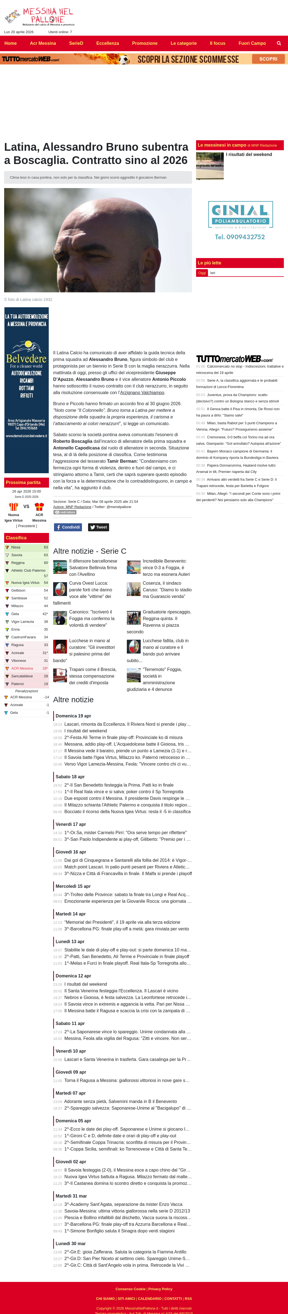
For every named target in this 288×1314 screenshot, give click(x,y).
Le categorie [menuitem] (184, 43)
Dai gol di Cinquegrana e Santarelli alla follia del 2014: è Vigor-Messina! (135, 860)
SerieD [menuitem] (76, 43)
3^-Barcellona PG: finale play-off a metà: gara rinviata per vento (127, 929)
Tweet (98, 527)
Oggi (202, 273)
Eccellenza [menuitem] (107, 43)
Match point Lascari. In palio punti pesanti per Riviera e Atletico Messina (135, 867)
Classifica (16, 537)
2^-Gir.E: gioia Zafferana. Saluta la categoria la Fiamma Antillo (125, 1252)
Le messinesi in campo (222, 145)
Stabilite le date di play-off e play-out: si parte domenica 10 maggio (130, 950)
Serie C (74, 501)
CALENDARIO (149, 1299)
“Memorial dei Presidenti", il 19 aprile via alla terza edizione (122, 922)
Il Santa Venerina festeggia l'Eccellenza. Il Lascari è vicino (121, 990)
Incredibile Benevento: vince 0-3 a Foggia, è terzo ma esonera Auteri (166, 568)
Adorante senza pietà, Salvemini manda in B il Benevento (120, 1101)
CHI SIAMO (105, 1299)
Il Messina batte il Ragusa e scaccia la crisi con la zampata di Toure (131, 1010)
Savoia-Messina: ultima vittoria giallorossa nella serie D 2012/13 (127, 1211)
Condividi (68, 527)
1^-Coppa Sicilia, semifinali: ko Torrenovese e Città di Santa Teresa (130, 1149)
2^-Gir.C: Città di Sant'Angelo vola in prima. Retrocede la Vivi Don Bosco (136, 1265)
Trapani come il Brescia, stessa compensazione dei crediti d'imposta (93, 676)
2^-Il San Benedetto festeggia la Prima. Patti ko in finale (119, 785)
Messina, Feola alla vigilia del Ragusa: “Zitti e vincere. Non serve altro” (134, 1038)
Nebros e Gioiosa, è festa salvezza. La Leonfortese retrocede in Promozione (140, 997)
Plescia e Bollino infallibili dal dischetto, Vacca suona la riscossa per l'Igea (137, 1217)
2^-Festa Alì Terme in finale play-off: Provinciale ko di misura (124, 737)
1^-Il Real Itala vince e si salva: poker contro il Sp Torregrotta (124, 791)
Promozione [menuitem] (145, 43)
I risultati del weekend (86, 730)
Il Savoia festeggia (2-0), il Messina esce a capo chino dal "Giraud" (130, 1170)
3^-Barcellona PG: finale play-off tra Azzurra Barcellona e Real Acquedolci (137, 1224)
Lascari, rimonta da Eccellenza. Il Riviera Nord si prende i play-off (129, 724)
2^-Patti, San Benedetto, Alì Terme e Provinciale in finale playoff (127, 956)
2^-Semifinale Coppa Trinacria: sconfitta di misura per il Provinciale (130, 1142)
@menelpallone (119, 507)
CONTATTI (173, 1299)
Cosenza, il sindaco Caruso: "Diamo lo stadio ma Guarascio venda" (167, 590)
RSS (188, 1299)
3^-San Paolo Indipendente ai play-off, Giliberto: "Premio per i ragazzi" (133, 839)
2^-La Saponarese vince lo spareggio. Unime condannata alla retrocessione (139, 1031)
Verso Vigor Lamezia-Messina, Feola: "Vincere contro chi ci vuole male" (135, 764)
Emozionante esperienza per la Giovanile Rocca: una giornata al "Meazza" (138, 901)
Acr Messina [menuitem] (43, 43)
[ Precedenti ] (26, 526)
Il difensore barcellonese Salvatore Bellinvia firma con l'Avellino (93, 568)
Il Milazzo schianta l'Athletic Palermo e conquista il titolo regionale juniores (137, 805)
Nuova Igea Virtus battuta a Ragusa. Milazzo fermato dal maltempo (130, 1176)
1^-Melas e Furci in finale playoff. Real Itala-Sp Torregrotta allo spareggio (136, 963)
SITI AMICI (126, 1299)
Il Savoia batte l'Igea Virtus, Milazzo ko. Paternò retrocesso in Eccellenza (136, 757)
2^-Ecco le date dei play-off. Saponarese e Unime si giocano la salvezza (135, 1129)
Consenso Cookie (130, 1289)
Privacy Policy (160, 1289)
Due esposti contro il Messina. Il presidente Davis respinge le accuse (132, 798)
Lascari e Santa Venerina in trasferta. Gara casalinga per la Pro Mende (134, 1059)
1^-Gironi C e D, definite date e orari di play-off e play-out (120, 1135)
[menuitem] (279, 43)
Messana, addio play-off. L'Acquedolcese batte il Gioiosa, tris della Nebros (137, 744)
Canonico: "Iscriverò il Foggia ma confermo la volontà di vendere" (92, 619)
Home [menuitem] (10, 43)
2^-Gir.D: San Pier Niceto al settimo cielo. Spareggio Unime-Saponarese (136, 1258)
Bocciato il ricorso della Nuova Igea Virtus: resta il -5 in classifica (128, 811)
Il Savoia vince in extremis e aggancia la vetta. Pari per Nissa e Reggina (135, 1004)
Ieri (212, 273)
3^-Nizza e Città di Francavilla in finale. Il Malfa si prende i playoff (128, 873)
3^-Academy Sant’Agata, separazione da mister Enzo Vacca (123, 1204)
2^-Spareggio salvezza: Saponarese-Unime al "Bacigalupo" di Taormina (135, 1108)
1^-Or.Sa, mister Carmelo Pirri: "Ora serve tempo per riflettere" (126, 832)
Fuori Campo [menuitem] (252, 43)
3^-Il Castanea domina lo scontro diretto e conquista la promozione (130, 1183)
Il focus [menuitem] (217, 43)
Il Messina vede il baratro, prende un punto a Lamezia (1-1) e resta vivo (135, 750)
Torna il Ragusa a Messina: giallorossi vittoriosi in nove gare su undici (132, 1080)
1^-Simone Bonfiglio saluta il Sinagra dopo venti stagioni (120, 1231)
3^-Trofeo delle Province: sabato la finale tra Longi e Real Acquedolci (132, 894)
